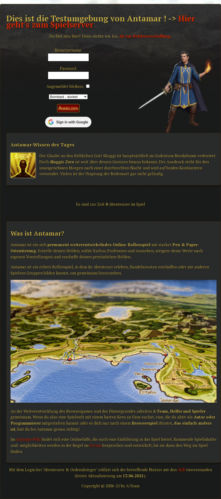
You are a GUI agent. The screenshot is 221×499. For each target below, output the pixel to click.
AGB (181, 469)
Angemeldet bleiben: (65, 86)
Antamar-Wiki (28, 439)
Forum (95, 445)
